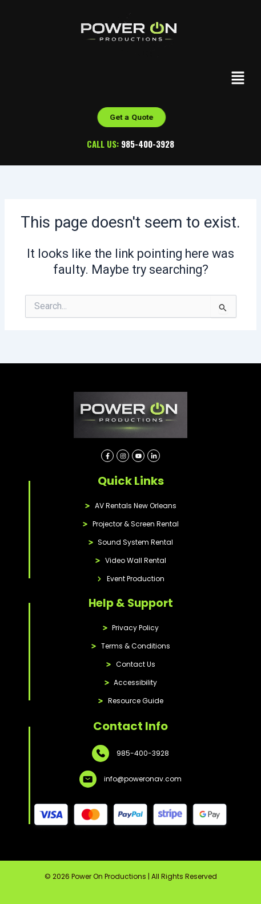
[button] (238, 78)
